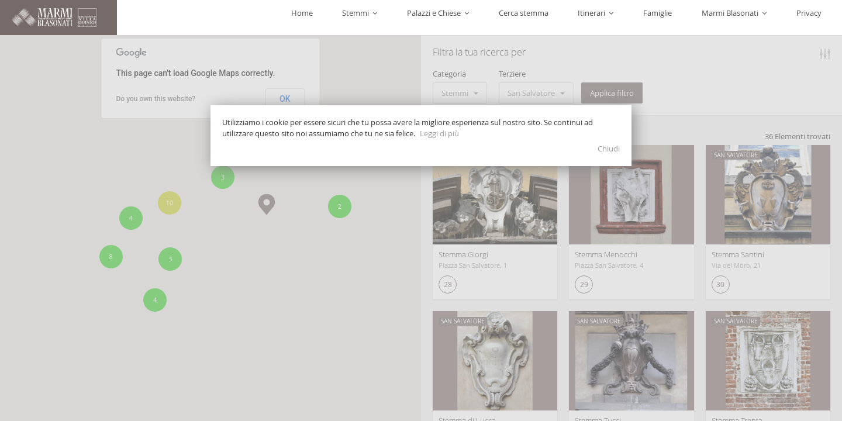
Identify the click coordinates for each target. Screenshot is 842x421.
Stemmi (476, 17)
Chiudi (609, 148)
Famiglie (702, 17)
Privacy (817, 17)
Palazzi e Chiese (537, 17)
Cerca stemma (604, 17)
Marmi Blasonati (761, 17)
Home (436, 17)
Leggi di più (439, 133)
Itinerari (659, 17)
